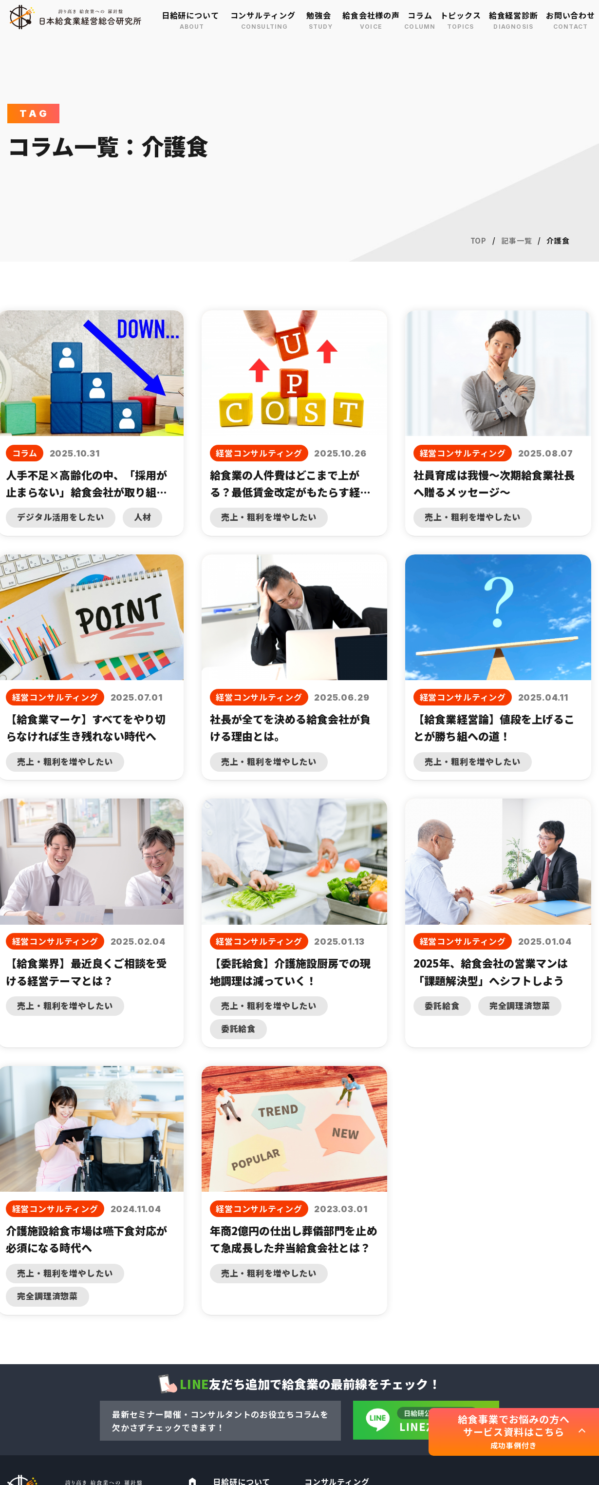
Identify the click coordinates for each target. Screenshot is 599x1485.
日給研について (190, 15)
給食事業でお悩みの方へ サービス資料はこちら (513, 1431)
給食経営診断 (513, 15)
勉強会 (318, 15)
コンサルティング (263, 15)
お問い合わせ (570, 15)
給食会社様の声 (371, 15)
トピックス (460, 15)
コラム (420, 15)
